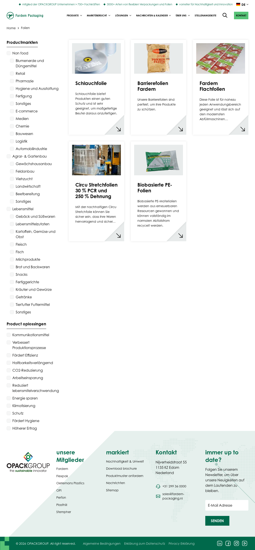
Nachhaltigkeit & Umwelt (125, 461)
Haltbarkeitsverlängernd (32, 363)
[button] (241, 15)
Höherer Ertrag (24, 428)
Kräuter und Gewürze (34, 289)
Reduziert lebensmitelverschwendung (35, 388)
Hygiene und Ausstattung (37, 88)
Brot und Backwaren (33, 267)
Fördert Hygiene (25, 421)
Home (11, 28)
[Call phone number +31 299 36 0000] (171, 486)
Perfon (61, 497)
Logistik (21, 141)
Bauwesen (24, 133)
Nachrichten (115, 483)
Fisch (20, 252)
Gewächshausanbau (34, 164)
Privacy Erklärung (181, 543)
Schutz (17, 413)
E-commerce (27, 111)
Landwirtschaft (28, 186)
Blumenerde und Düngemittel (30, 63)
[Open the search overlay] (225, 15)
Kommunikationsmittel (30, 335)
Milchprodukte (28, 259)
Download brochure (121, 468)
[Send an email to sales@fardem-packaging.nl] (177, 496)
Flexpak (62, 476)
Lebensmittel (22, 209)
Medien (22, 118)
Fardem (62, 469)
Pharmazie (25, 81)
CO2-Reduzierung (27, 370)
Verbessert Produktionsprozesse (29, 345)
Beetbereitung (28, 194)
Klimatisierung (23, 405)
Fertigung (24, 96)
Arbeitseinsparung (27, 378)
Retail (20, 73)
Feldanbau (25, 171)
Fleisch (21, 244)
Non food (20, 53)
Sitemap (112, 490)
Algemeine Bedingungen (102, 543)
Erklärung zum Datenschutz (144, 543)
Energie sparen (25, 398)
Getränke (24, 297)
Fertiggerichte (27, 282)
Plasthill (61, 505)
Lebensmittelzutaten (32, 224)
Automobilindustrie (31, 149)
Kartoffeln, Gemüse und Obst (35, 234)
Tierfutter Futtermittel (33, 304)
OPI (58, 490)
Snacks (21, 274)
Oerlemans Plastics (70, 483)
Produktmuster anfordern (124, 476)
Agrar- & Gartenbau (29, 156)
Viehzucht (24, 179)
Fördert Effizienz (25, 355)
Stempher (63, 512)
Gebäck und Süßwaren (35, 216)
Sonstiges (23, 103)
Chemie (22, 126)
